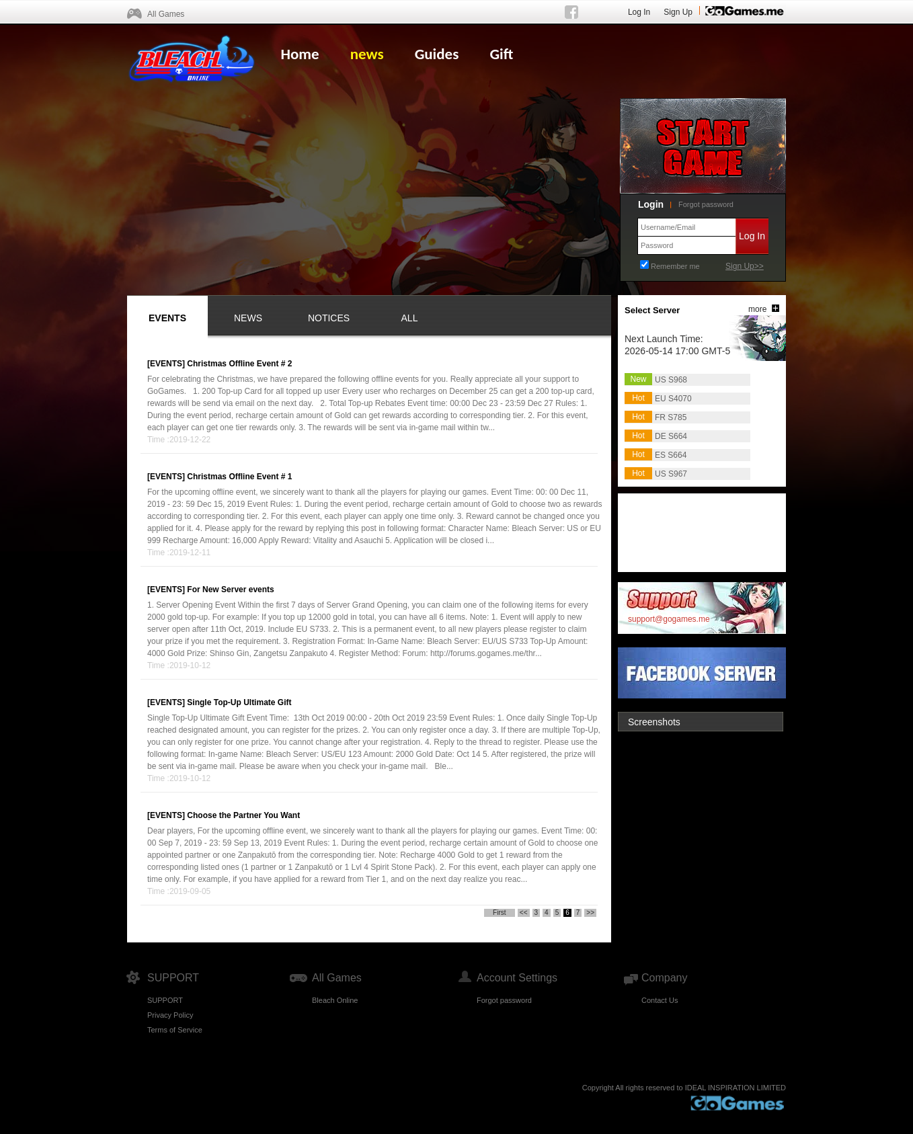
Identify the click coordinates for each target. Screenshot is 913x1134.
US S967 (671, 474)
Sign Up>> (744, 266)
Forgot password (705, 204)
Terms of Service (174, 1030)
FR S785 (670, 417)
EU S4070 (673, 398)
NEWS (248, 318)
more (757, 309)
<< (524, 912)
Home (299, 53)
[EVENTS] (166, 363)
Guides (437, 53)
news (367, 53)
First (499, 912)
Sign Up (678, 12)
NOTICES (329, 318)
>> (590, 912)
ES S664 (670, 455)
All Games (165, 14)
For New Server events (230, 589)
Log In (639, 12)
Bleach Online (335, 1000)
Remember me (675, 266)
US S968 (671, 379)
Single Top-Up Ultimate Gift (239, 702)
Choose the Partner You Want (243, 815)
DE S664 (671, 436)
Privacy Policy (170, 1015)
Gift (501, 53)
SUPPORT (165, 1000)
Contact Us (659, 1000)
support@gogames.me (669, 619)
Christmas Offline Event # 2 (239, 363)
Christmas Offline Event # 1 (239, 476)
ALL (409, 318)
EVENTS (167, 318)
